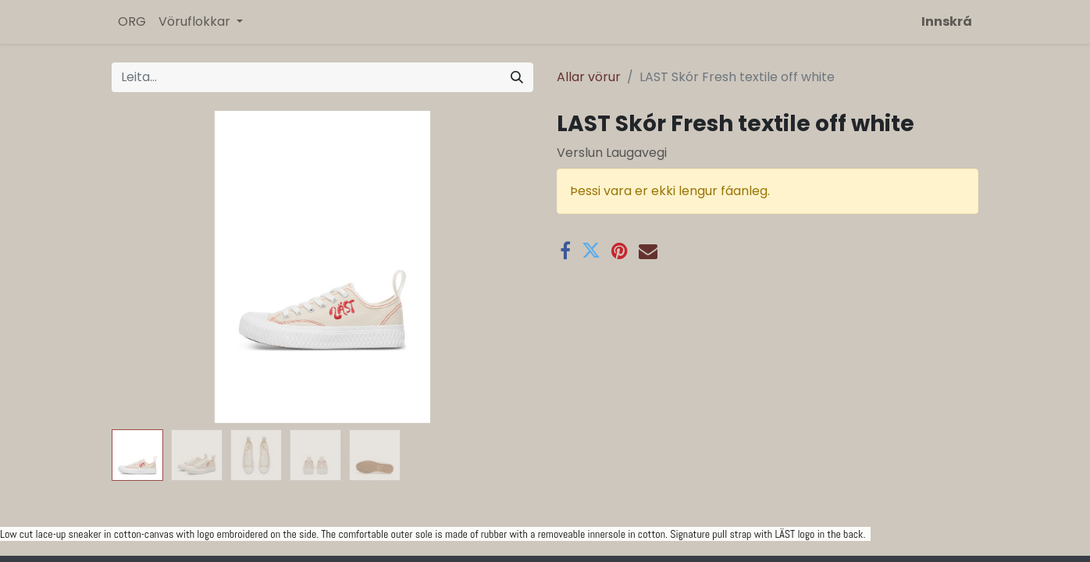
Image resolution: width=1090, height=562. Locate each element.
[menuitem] (132, 21)
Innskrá (946, 21)
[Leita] (516, 77)
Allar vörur (589, 77)
